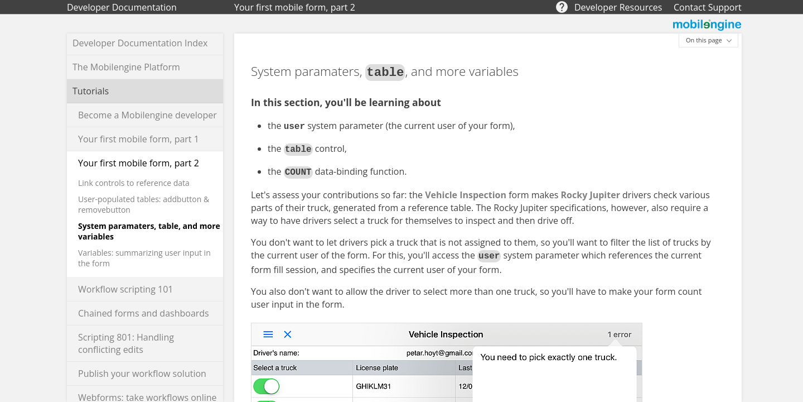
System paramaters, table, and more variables (149, 231)
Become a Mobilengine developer (147, 115)
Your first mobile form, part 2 (138, 163)
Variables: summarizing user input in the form (144, 258)
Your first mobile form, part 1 (138, 139)
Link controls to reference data (134, 183)
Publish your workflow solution (142, 373)
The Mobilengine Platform (126, 67)
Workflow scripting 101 (125, 289)
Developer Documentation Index (139, 43)
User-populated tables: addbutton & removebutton (143, 204)
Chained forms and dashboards (143, 313)
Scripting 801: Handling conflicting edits (126, 343)
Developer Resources (618, 7)
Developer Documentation (122, 7)
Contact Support (708, 7)
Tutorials (90, 91)
